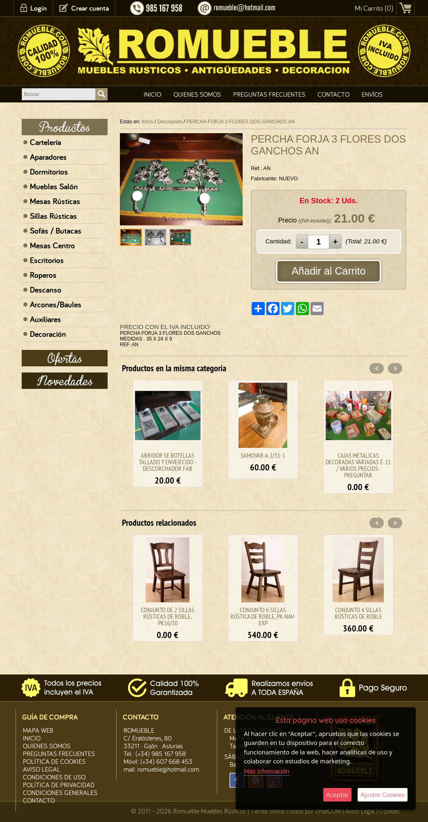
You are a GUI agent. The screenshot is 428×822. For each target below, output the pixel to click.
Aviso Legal (360, 811)
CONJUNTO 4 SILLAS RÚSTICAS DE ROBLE (358, 613)
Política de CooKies (54, 761)
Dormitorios (49, 171)
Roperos (43, 275)
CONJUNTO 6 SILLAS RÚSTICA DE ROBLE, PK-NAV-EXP (262, 616)
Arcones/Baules (55, 304)
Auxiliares (45, 319)
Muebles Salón (54, 186)
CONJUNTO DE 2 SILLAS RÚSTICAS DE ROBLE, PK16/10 (167, 616)
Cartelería (45, 142)
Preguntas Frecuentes (269, 94)
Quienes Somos (197, 94)
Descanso (45, 289)
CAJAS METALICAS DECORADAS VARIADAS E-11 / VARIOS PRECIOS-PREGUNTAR (358, 465)
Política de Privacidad (59, 785)
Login (38, 8)
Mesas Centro (52, 245)
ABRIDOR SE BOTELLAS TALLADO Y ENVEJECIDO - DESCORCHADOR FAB (168, 461)
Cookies (389, 811)
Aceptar (337, 795)
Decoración (48, 334)
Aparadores (48, 157)
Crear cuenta (90, 8)
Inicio (152, 94)
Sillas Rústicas (53, 216)
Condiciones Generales (60, 792)
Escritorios (47, 260)
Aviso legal (41, 769)
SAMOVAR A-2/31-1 (263, 455)
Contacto (333, 94)
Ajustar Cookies (382, 795)
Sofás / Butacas (55, 230)
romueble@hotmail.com (168, 769)
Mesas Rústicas (55, 201)
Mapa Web (38, 730)
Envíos (372, 94)
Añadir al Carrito (329, 271)
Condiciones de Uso (54, 777)
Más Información (266, 771)
